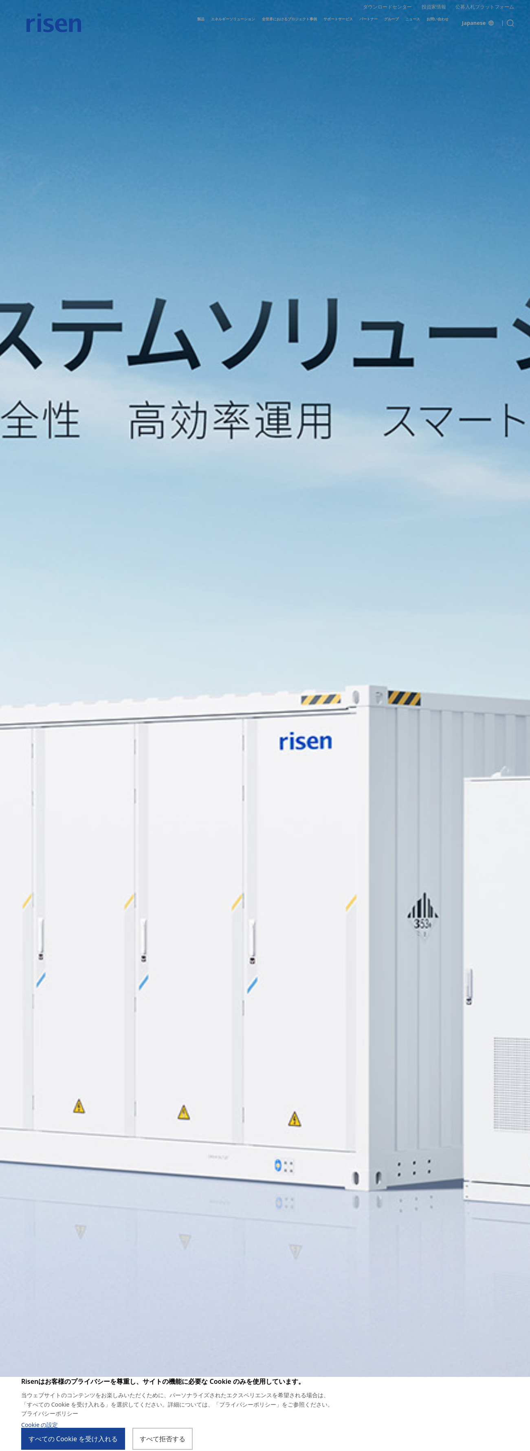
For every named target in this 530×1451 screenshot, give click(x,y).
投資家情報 (434, 9)
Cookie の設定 (39, 1425)
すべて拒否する (163, 1439)
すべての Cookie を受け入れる (73, 1439)
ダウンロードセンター (387, 9)
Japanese (478, 28)
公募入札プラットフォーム (484, 9)
